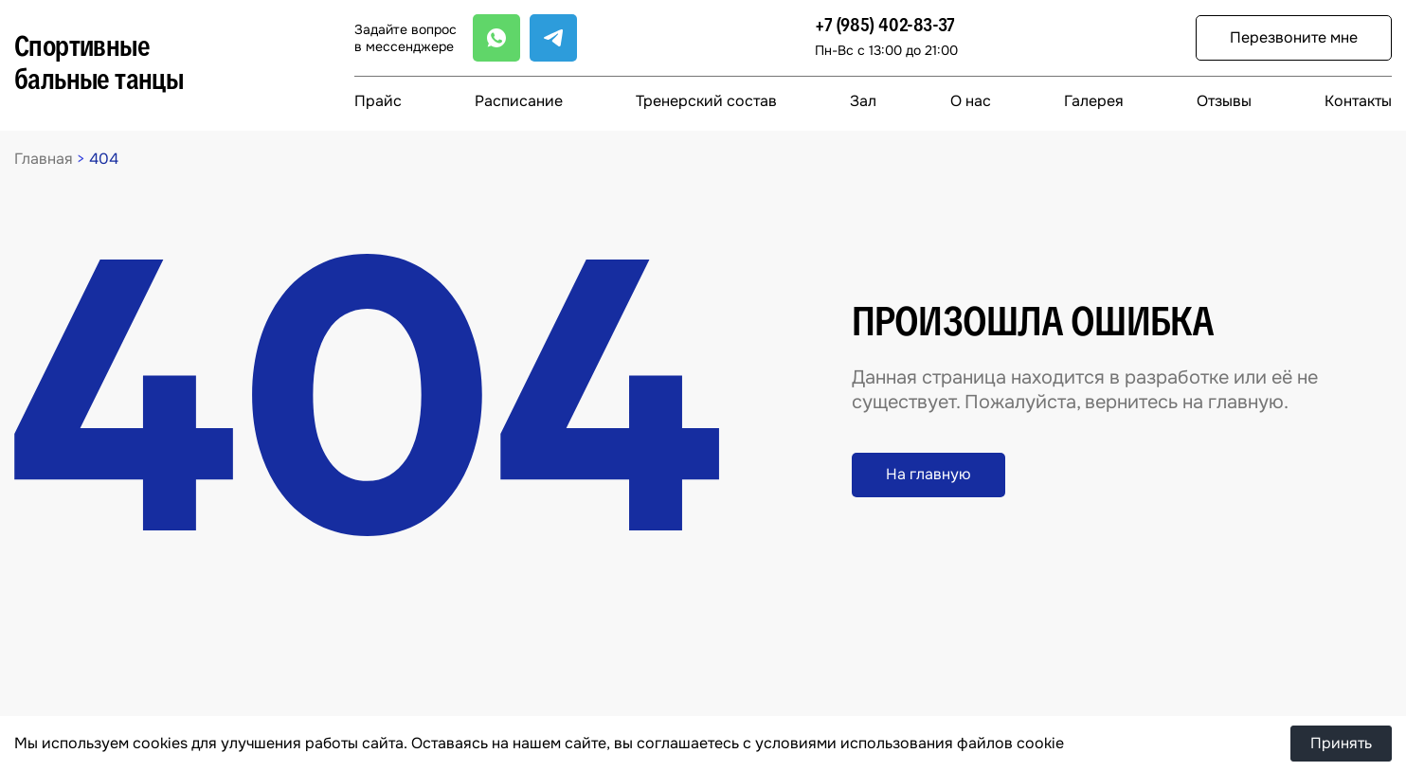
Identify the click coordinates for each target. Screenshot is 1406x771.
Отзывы (1224, 101)
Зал (863, 101)
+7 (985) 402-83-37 (885, 25)
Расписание (519, 101)
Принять (1341, 743)
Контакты (1358, 101)
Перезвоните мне (1294, 37)
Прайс (378, 101)
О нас (970, 101)
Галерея (1094, 101)
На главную (928, 474)
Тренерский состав (706, 101)
